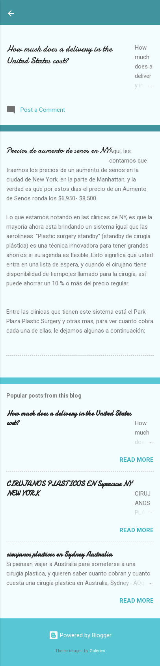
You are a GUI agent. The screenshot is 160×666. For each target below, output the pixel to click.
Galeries (97, 650)
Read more (136, 459)
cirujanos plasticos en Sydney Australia (59, 554)
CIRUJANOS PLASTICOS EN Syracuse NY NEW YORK (69, 488)
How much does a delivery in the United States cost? (59, 55)
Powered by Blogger (80, 635)
